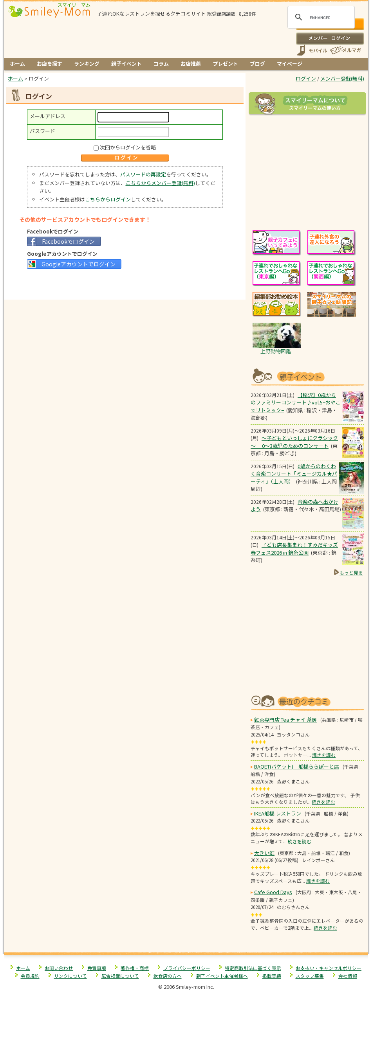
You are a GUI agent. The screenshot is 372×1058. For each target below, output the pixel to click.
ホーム (17, 63)
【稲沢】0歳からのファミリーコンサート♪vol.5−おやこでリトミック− (296, 402)
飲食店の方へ (167, 975)
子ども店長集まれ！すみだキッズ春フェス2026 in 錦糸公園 (294, 548)
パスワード (42, 131)
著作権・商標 (135, 968)
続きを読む (324, 754)
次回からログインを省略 (128, 147)
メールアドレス (47, 116)
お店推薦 (191, 63)
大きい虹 (264, 853)
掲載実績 (271, 975)
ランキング (86, 63)
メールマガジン (345, 50)
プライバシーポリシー (186, 968)
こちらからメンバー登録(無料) (160, 183)
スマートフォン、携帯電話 (312, 50)
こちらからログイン (108, 199)
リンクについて (70, 975)
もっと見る (351, 572)
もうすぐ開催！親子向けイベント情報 (307, 376)
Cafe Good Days (273, 892)
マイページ (289, 63)
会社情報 (347, 975)
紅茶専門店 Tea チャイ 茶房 (285, 719)
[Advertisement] (125, 283)
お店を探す (49, 63)
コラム (161, 63)
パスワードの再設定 (143, 174)
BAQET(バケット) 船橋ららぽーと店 (296, 766)
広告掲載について (120, 975)
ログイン (330, 38)
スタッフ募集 (310, 975)
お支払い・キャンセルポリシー (328, 968)
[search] (320, 17)
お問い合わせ (59, 968)
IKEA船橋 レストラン (277, 813)
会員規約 (30, 975)
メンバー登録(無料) (342, 78)
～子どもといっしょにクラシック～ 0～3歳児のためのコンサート (294, 441)
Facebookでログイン (68, 241)
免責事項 (96, 968)
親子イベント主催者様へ (222, 975)
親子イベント (126, 63)
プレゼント (225, 63)
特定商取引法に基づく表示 (253, 968)
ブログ (257, 63)
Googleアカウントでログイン (79, 264)
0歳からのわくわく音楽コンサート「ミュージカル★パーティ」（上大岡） (294, 473)
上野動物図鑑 (275, 351)
